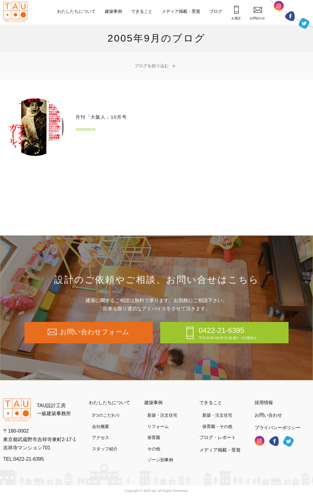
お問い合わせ (268, 415)
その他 (153, 448)
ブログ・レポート (217, 437)
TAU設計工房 (17, 12)
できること (142, 11)
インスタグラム (279, 7)
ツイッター (304, 22)
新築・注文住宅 (162, 415)
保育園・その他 (217, 426)
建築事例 (113, 11)
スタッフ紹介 (105, 448)
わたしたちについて (76, 11)
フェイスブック (290, 16)
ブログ (215, 11)
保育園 (153, 437)
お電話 (236, 13)
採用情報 (264, 402)
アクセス (100, 437)
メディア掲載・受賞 (181, 11)
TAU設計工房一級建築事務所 (54, 409)
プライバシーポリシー (277, 427)
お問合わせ (257, 13)
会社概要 (100, 426)
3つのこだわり (106, 415)
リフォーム (158, 426)
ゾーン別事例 (160, 459)
